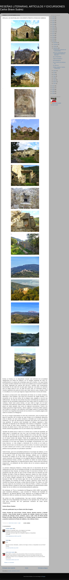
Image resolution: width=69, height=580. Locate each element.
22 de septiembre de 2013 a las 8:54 (13, 536)
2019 (53, 29)
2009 (53, 91)
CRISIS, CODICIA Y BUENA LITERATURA (59, 68)
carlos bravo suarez (10, 552)
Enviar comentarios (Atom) (14, 570)
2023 (53, 22)
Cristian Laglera (9, 528)
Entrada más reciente (8, 568)
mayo (54, 76)
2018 (53, 31)
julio (54, 72)
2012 (53, 85)
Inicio (26, 568)
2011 (53, 87)
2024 (53, 20)
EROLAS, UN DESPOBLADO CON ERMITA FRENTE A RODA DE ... (59, 54)
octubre (55, 46)
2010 (53, 89)
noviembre (55, 44)
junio (54, 74)
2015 (53, 37)
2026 (53, 16)
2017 (53, 33)
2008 (53, 93)
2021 (53, 26)
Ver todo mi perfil (54, 104)
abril (54, 78)
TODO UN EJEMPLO (57, 58)
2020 (53, 28)
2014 (53, 39)
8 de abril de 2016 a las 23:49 (12, 547)
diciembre (55, 42)
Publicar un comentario (9, 562)
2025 (53, 18)
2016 (53, 35)
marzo (54, 79)
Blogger (43, 576)
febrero (55, 81)
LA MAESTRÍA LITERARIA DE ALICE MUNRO (59, 50)
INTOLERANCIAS (57, 60)
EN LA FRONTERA (57, 56)
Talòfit (7, 540)
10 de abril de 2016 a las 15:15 (12, 559)
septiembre (55, 48)
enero (54, 83)
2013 (53, 40)
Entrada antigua (43, 568)
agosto (54, 70)
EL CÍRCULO (56, 65)
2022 (53, 24)
